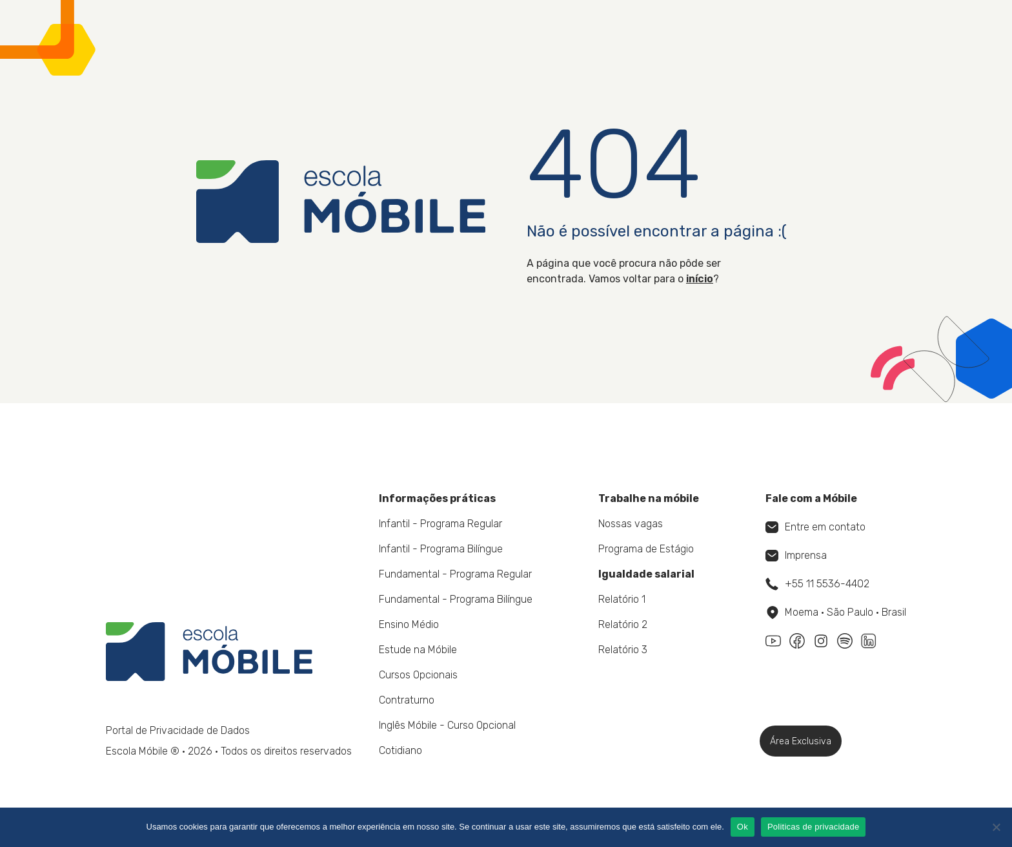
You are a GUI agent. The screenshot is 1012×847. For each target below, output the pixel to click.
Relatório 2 (622, 624)
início (699, 279)
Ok (742, 826)
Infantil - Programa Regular (440, 524)
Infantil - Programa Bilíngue (441, 549)
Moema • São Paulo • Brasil (836, 612)
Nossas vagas (630, 524)
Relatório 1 (621, 599)
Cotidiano (400, 750)
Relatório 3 (622, 649)
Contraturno (406, 700)
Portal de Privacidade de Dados (178, 730)
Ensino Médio (409, 624)
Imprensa (796, 555)
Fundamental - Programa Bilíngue (455, 599)
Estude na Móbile (418, 649)
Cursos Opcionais (418, 675)
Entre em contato (815, 527)
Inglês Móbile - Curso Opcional (447, 725)
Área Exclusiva (800, 741)
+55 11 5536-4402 (817, 584)
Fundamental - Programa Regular (455, 574)
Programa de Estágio (646, 549)
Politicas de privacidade (813, 826)
